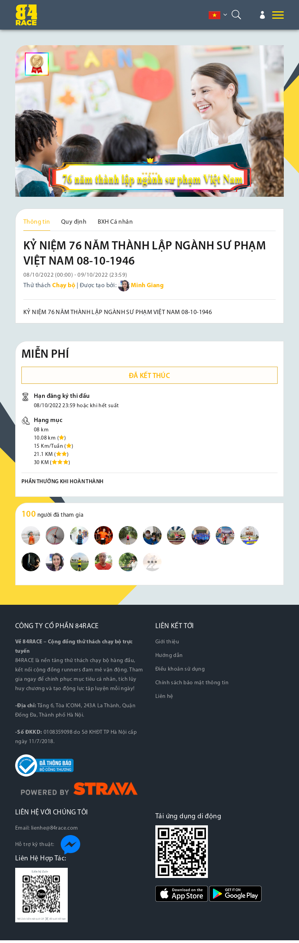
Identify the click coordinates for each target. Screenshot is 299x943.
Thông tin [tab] (36, 222)
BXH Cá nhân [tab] (115, 222)
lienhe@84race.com (54, 831)
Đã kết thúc (149, 379)
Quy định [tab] (73, 222)
